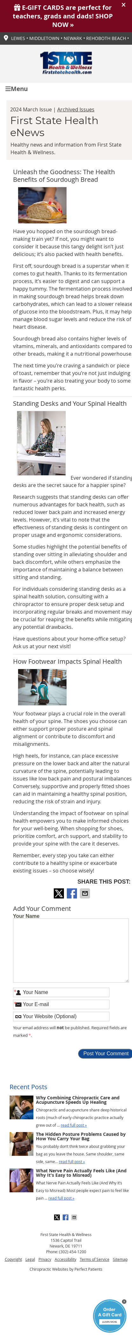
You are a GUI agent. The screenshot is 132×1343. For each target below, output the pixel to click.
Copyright (13, 1259)
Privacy (44, 1259)
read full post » (74, 1125)
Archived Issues (75, 109)
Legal (30, 1259)
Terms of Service (94, 1259)
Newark (73, 38)
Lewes (18, 38)
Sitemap (120, 1259)
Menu (16, 88)
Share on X (59, 893)
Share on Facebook (72, 893)
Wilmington (65, 48)
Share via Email (85, 893)
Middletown (44, 38)
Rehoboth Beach (106, 38)
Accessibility (65, 1259)
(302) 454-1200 (72, 1251)
